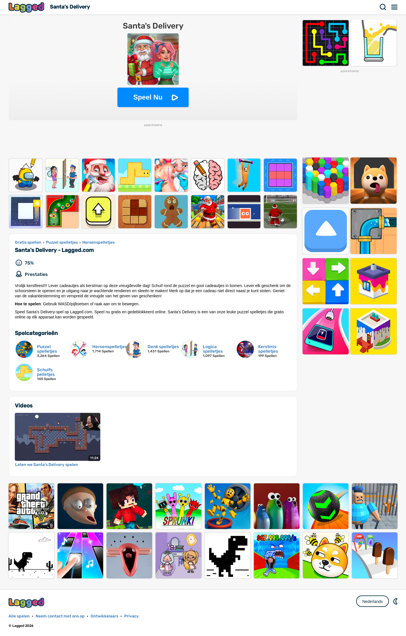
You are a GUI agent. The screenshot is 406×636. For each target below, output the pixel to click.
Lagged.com (27, 602)
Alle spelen (19, 616)
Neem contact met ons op (60, 616)
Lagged (27, 7)
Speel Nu (148, 97)
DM (396, 601)
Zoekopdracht (383, 7)
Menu (394, 7)
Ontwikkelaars (104, 616)
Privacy (131, 616)
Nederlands (372, 601)
